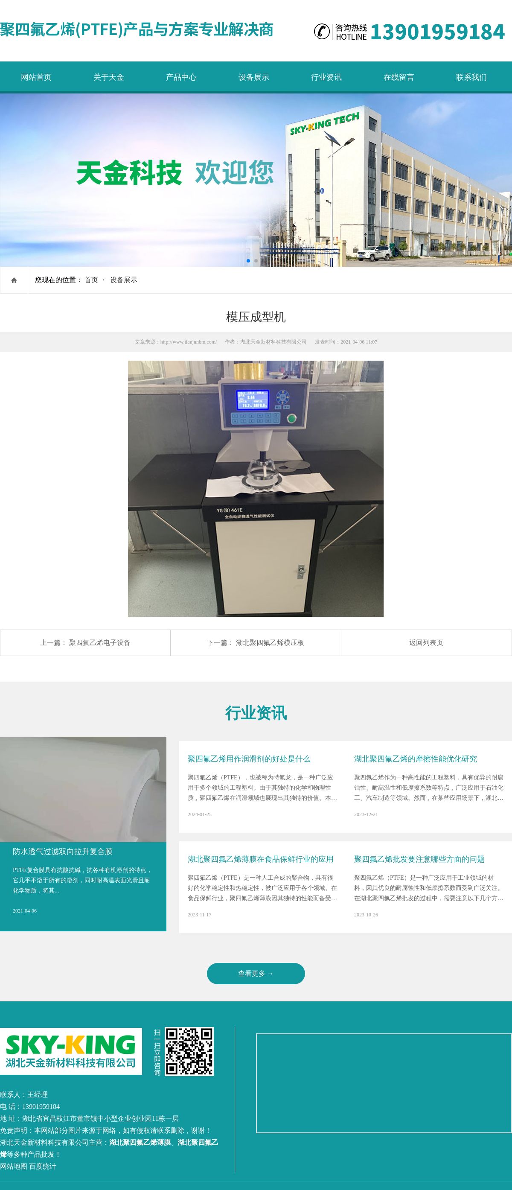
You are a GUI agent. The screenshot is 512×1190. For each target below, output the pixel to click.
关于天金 (108, 77)
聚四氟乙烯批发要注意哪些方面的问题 (419, 859)
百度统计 (42, 1166)
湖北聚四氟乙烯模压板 (270, 642)
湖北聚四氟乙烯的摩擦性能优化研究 (415, 759)
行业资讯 (326, 77)
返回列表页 (426, 642)
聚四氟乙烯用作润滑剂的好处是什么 (249, 759)
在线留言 (399, 77)
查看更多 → (256, 973)
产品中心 (181, 77)
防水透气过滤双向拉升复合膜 (63, 851)
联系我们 (471, 77)
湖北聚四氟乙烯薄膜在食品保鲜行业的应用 (261, 859)
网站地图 (13, 1166)
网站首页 (36, 77)
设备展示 (254, 77)
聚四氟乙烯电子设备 (100, 642)
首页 (91, 279)
